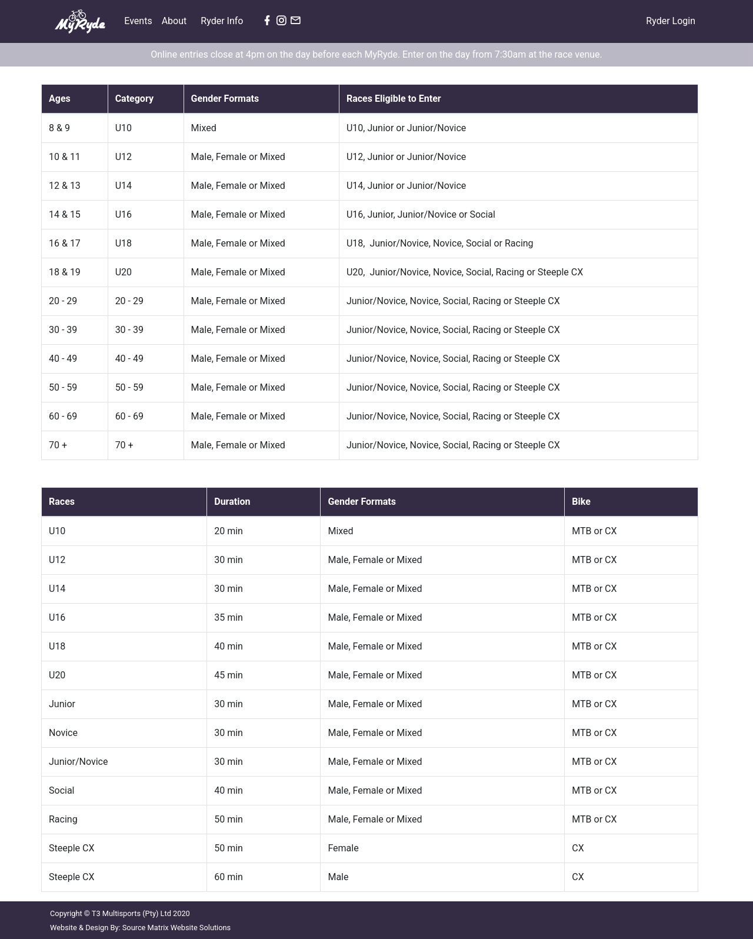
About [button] (175, 20)
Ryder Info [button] (223, 20)
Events (140, 20)
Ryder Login (670, 20)
